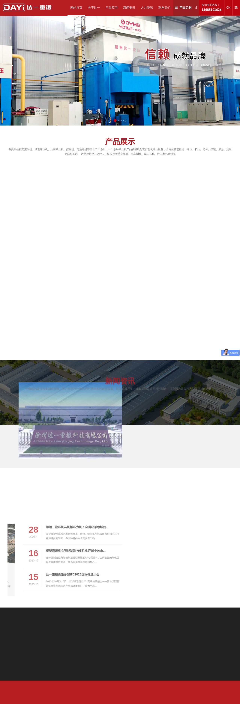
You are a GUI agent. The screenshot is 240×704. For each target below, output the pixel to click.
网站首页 (76, 7)
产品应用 (112, 7)
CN (228, 7)
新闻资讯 (129, 7)
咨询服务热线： (211, 7)
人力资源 (147, 7)
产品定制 (183, 7)
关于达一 (94, 7)
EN (236, 7)
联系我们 (164, 7)
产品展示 (120, 141)
